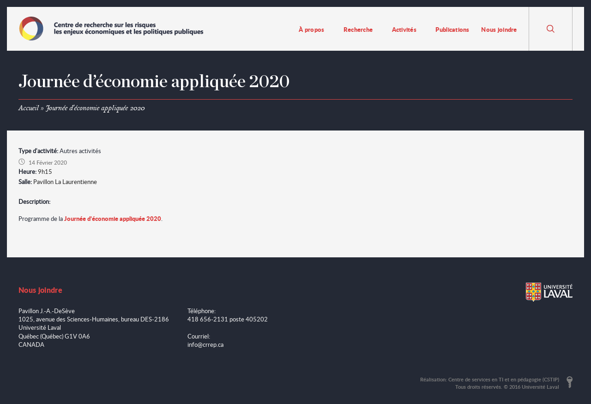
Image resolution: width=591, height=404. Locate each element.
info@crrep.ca (205, 344)
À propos (311, 29)
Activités (404, 29)
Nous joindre (499, 29)
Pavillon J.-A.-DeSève (46, 311)
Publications (452, 29)
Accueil (28, 108)
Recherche (358, 29)
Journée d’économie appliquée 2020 (112, 218)
